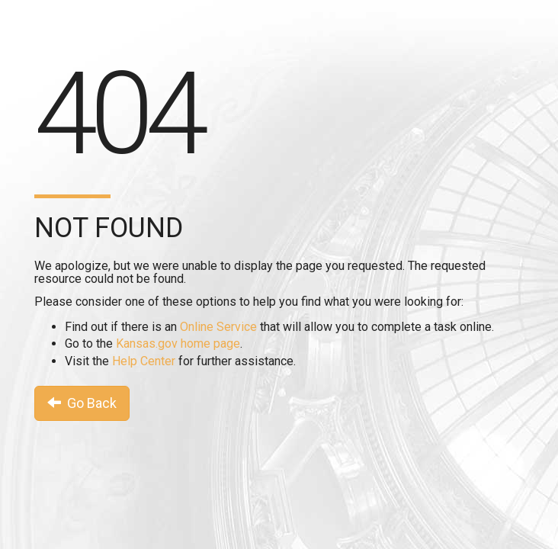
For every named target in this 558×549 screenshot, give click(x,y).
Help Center (143, 361)
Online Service (218, 326)
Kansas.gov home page (178, 343)
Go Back (82, 403)
